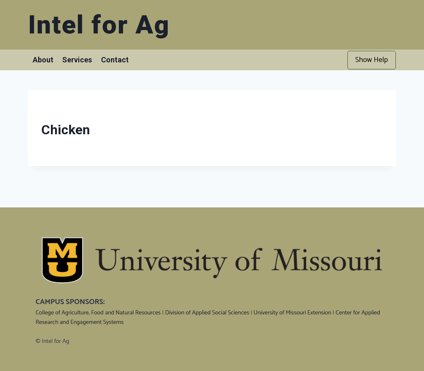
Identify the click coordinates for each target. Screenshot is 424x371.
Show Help (371, 60)
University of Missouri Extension (292, 313)
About (43, 59)
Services (77, 59)
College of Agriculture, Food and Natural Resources (98, 313)
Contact (115, 59)
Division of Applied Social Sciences (207, 313)
